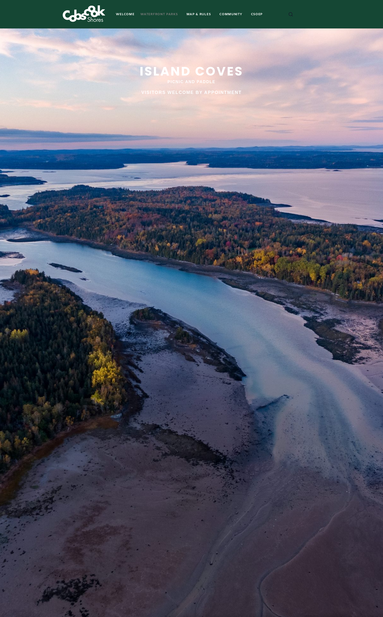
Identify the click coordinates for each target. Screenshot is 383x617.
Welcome (125, 14)
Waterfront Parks (159, 14)
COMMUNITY (230, 14)
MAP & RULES (198, 14)
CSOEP (257, 14)
